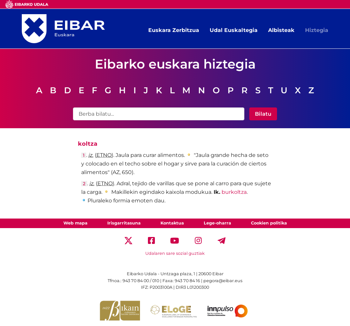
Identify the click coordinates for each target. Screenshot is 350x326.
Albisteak (281, 30)
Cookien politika (269, 223)
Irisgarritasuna (124, 223)
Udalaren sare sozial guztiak (175, 253)
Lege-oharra (217, 223)
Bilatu (263, 114)
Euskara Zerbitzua (173, 30)
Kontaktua (172, 223)
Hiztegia (316, 30)
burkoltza (234, 192)
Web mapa (75, 223)
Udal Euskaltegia (234, 30)
